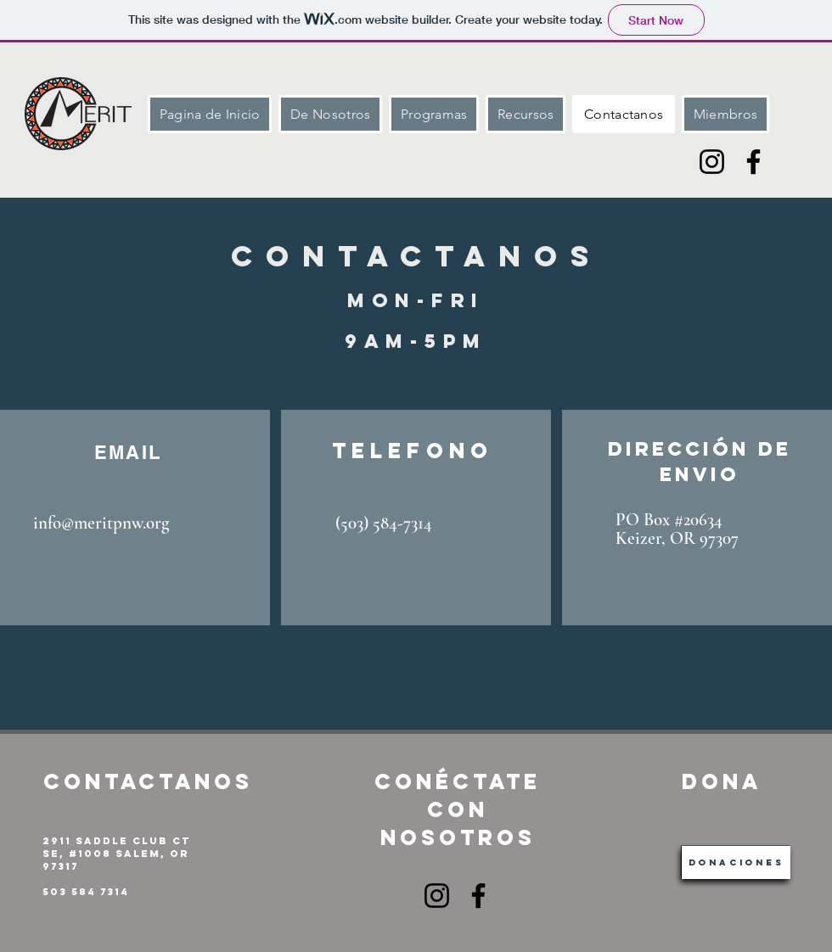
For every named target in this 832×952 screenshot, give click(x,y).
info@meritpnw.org (101, 523)
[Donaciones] (736, 862)
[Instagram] (711, 161)
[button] (434, 114)
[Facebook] (753, 161)
